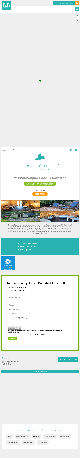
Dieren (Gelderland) (22, 436)
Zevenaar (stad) (28, 442)
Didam (10, 436)
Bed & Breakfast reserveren (40, 184)
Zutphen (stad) (42, 442)
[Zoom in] (78, 15)
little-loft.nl (40, 194)
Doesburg (36, 436)
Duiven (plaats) (65, 436)
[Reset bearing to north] (78, 20)
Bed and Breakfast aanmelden (64, 3)
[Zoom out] (78, 18)
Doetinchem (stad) (50, 436)
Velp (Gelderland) (13, 442)
